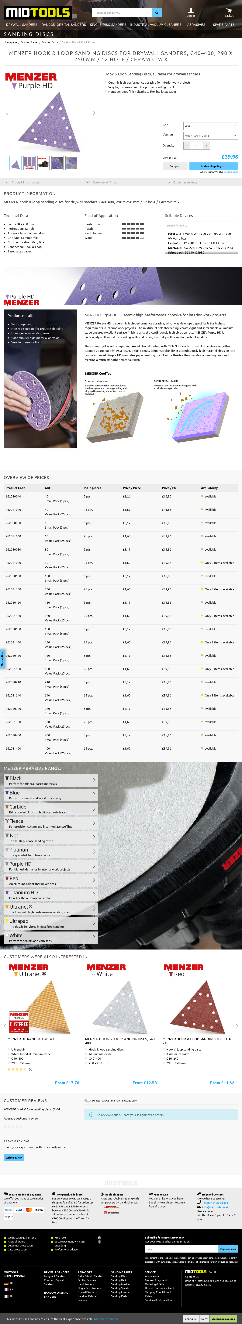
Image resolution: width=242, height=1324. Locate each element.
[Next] (94, 112)
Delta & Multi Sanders (90, 1276)
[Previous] (6, 112)
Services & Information (158, 1300)
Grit (165, 124)
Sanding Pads (119, 1296)
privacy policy (170, 1261)
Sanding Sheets (120, 1288)
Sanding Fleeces (120, 1292)
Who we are (152, 1276)
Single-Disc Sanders (89, 1288)
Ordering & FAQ (154, 1284)
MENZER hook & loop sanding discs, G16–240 (198, 1041)
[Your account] (191, 12)
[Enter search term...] (122, 12)
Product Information (22, 182)
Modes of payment (156, 1280)
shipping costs (231, 171)
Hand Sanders (86, 1284)
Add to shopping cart (214, 166)
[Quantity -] (187, 146)
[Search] (157, 12)
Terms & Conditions (207, 1280)
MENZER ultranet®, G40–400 (32, 1039)
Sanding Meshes (120, 1284)
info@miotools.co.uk (215, 1207)
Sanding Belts (119, 1280)
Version (168, 134)
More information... (107, 1319)
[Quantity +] (206, 146)
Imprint (189, 1280)
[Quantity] (196, 146)
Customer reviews (182, 182)
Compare (175, 166)
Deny (204, 1318)
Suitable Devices (179, 215)
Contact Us (192, 1276)
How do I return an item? (159, 1288)
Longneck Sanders (54, 1276)
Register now (228, 1248)
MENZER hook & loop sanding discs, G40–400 (120, 1041)
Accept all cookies (223, 1318)
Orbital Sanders (87, 1280)
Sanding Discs (119, 1276)
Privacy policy (203, 1284)
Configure (191, 1318)
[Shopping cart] (229, 12)
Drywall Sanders (87, 1292)
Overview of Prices (102, 182)
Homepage (10, 42)
